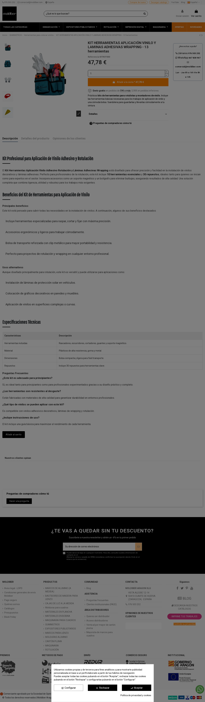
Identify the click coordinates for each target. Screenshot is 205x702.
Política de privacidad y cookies (135, 695)
